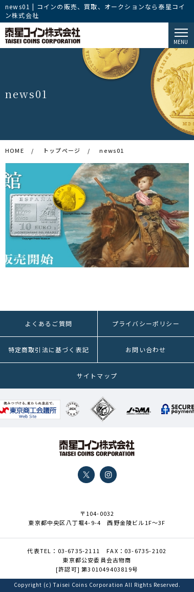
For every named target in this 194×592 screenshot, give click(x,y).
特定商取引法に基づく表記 (48, 349)
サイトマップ (97, 375)
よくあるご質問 (48, 323)
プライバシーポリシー (146, 323)
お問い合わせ (145, 349)
